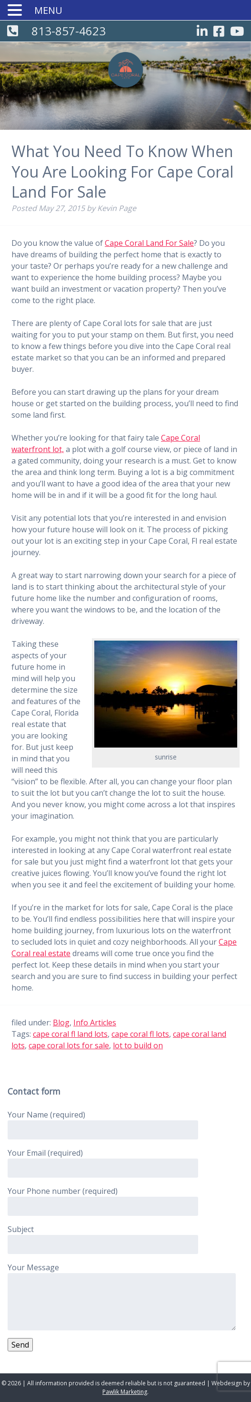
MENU (48, 10)
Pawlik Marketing (124, 1392)
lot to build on (138, 1045)
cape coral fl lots (140, 1034)
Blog (61, 1022)
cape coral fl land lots (70, 1034)
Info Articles (94, 1022)
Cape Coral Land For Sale (149, 243)
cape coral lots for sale (69, 1045)
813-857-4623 (68, 31)
